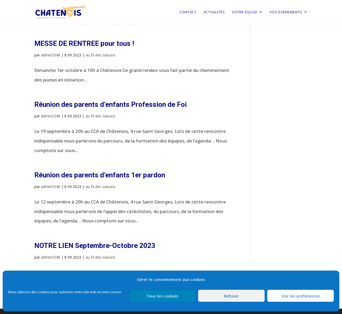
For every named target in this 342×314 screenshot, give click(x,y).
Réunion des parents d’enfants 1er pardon (99, 175)
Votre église (244, 12)
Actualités (214, 12)
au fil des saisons (100, 55)
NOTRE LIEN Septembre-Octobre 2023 (94, 246)
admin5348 (50, 55)
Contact (188, 12)
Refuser (231, 296)
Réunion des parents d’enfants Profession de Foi (110, 104)
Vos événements (286, 12)
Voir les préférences (300, 296)
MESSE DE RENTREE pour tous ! (84, 43)
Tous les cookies (162, 296)
